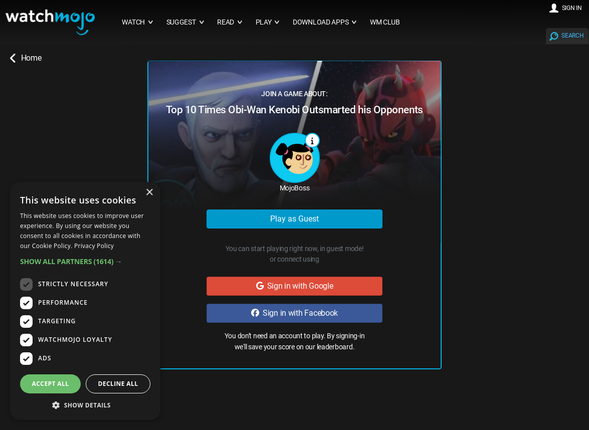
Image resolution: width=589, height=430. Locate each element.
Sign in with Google (294, 286)
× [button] (149, 192)
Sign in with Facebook (294, 313)
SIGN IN (572, 8)
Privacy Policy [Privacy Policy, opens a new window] (94, 246)
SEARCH (572, 35)
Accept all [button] (50, 383)
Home (26, 58)
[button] (85, 261)
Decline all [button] (118, 383)
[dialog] (85, 301)
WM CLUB (385, 22)
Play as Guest (294, 219)
